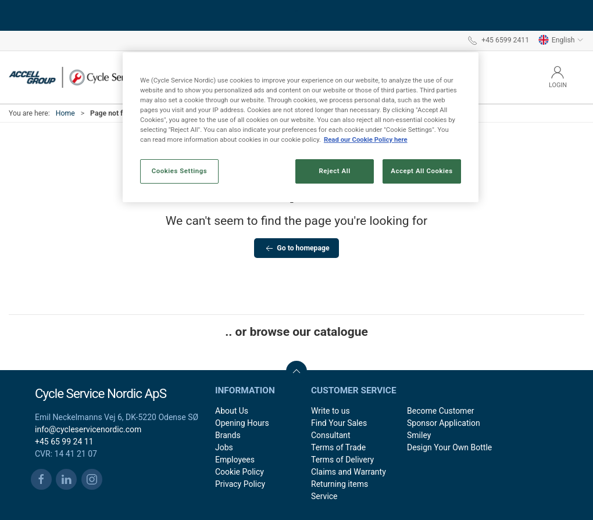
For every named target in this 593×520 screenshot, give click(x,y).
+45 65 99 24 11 (64, 441)
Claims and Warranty (348, 471)
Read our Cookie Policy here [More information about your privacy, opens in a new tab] (366, 139)
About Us (231, 410)
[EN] (90, 77)
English (561, 40)
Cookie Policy (239, 471)
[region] (300, 127)
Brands (228, 435)
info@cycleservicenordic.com (88, 429)
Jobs (224, 447)
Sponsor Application (443, 423)
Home (65, 113)
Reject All (335, 171)
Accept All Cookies (421, 171)
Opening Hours (242, 423)
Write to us (330, 410)
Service (324, 496)
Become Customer (440, 410)
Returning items (339, 484)
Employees (235, 459)
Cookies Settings (180, 171)
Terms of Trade (338, 447)
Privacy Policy (240, 484)
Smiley (419, 435)
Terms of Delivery (342, 459)
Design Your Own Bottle (449, 447)
